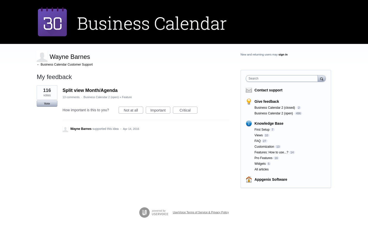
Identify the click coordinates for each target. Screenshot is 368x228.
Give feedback (267, 101)
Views (259, 135)
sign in (283, 54)
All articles (262, 169)
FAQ (258, 141)
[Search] (322, 78)
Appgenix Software (271, 179)
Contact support (268, 90)
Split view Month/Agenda (90, 90)
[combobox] (283, 78)
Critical (188, 111)
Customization (264, 146)
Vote (47, 103)
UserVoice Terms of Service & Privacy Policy (201, 212)
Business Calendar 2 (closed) (275, 107)
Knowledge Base (269, 123)
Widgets (260, 164)
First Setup (262, 129)
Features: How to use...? (271, 152)
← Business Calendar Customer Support (65, 64)
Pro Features (263, 158)
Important (160, 111)
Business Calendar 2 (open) (101, 97)
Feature (127, 97)
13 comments (71, 97)
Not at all (133, 111)
